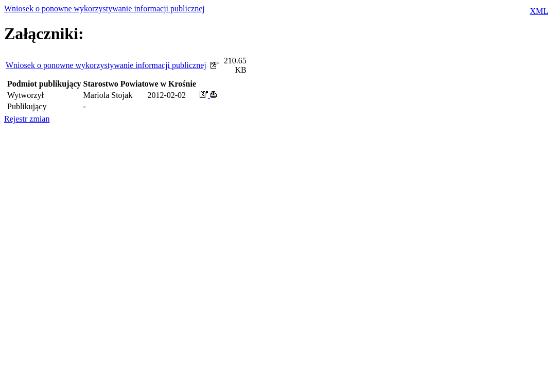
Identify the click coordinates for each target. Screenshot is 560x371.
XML (539, 11)
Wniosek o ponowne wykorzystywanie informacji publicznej (104, 8)
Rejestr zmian (26, 118)
